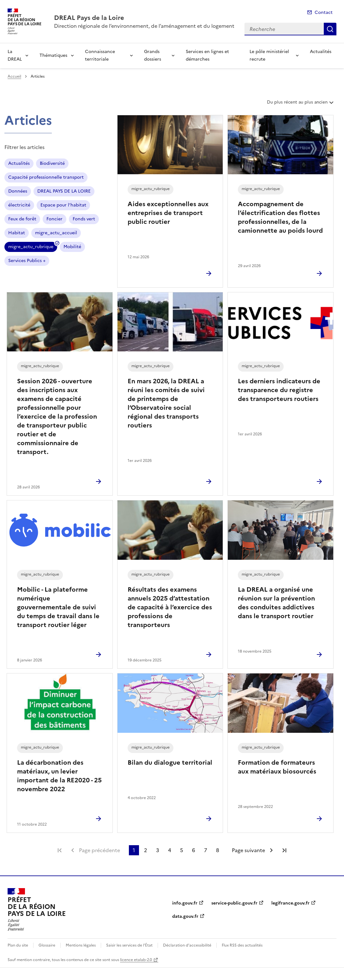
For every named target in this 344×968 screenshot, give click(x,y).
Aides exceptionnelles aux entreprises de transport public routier (168, 212)
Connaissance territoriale (100, 55)
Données (17, 191)
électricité (19, 205)
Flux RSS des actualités (242, 945)
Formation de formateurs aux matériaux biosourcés (277, 767)
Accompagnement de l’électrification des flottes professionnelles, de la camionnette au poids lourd (280, 217)
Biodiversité (52, 163)
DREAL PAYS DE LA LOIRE (64, 191)
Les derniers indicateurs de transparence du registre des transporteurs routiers (279, 389)
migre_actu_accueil (56, 233)
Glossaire (47, 945)
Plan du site (18, 945)
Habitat (16, 233)
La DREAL (15, 55)
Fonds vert (84, 219)
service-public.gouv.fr (234, 903)
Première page (60, 850)
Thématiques (53, 55)
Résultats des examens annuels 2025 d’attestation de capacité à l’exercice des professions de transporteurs (170, 607)
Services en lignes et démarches (207, 55)
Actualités (320, 51)
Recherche (330, 29)
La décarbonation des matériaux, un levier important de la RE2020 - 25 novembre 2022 (59, 776)
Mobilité (72, 246)
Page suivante (248, 850)
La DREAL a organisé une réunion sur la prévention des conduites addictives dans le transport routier (276, 603)
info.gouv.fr (184, 903)
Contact (324, 12)
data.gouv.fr (185, 916)
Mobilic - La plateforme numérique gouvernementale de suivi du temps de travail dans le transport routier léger (58, 607)
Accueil (14, 76)
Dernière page (284, 850)
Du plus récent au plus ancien (301, 105)
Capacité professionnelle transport (46, 177)
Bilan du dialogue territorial (170, 762)
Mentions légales (81, 945)
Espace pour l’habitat (63, 205)
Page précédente (99, 850)
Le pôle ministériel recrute (269, 55)
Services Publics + (26, 260)
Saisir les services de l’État (129, 945)
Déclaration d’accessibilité (187, 945)
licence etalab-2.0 (136, 960)
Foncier (54, 219)
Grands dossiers (152, 55)
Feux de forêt (22, 219)
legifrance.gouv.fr (290, 903)
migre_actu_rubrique (30, 247)
